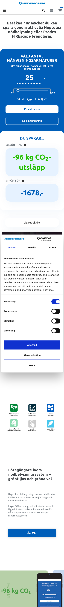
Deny (32, 365)
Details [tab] (32, 247)
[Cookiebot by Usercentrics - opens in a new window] (41, 239)
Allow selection (32, 355)
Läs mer (31, 532)
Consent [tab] (11, 247)
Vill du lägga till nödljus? (32, 99)
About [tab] (52, 247)
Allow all (32, 345)
